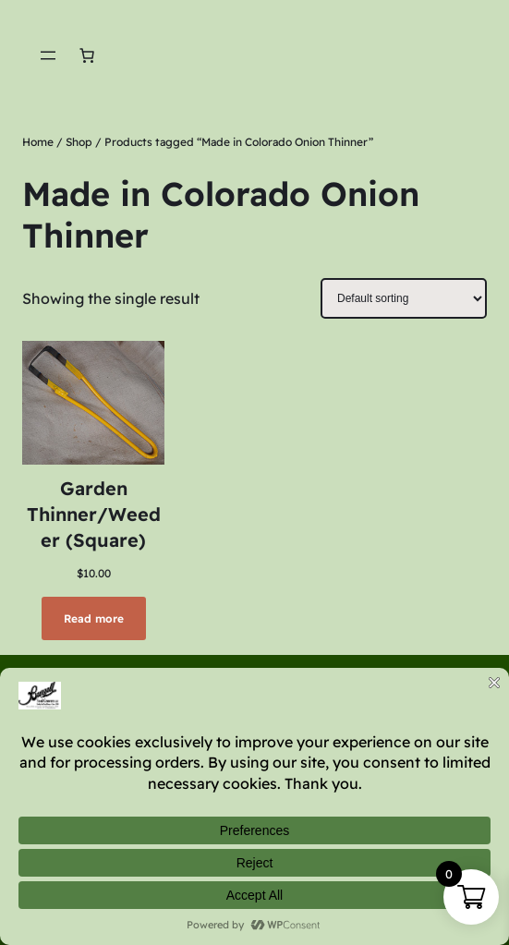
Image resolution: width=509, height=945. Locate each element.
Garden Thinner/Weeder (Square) (94, 514)
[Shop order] (404, 298)
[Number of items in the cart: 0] (86, 55)
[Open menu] (48, 55)
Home (38, 142)
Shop (79, 142)
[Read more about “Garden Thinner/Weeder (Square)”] (94, 618)
